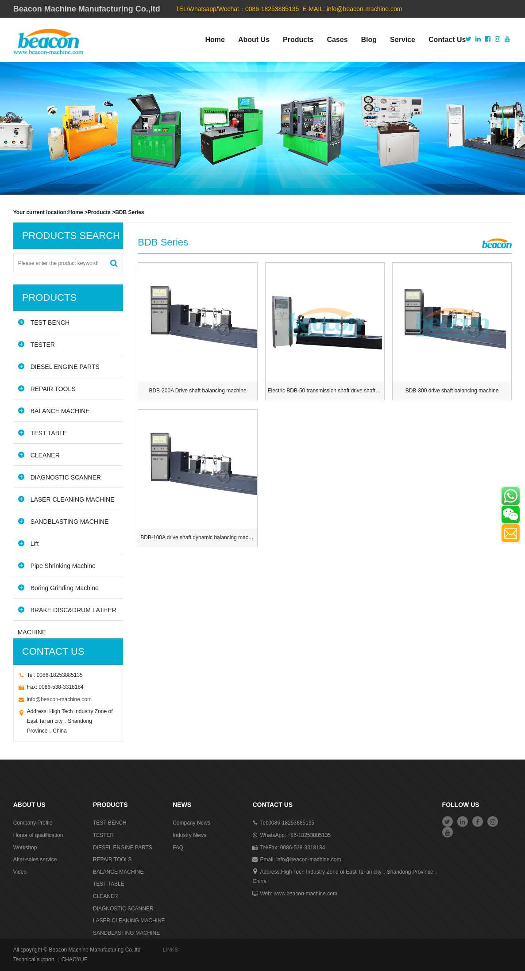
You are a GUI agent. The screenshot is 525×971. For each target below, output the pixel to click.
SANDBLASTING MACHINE (63, 521)
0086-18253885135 (291, 823)
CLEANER (39, 455)
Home (214, 39)
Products (298, 39)
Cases (337, 39)
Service (402, 39)
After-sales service (35, 859)
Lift (28, 543)
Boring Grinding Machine (58, 587)
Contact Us (447, 39)
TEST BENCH (43, 322)
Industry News (189, 835)
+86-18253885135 (309, 835)
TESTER (36, 344)
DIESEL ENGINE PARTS (59, 366)
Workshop (25, 847)
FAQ (178, 847)
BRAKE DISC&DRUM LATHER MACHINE (67, 613)
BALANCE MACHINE (54, 410)
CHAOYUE (74, 959)
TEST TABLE (42, 433)
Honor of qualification (38, 835)
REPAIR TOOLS (47, 388)
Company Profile (33, 823)
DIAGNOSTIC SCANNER (59, 477)
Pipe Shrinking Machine (57, 565)
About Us (254, 39)
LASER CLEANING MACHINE (66, 499)
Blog (369, 39)
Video (20, 872)
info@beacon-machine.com (364, 8)
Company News (191, 823)
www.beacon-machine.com (305, 893)
